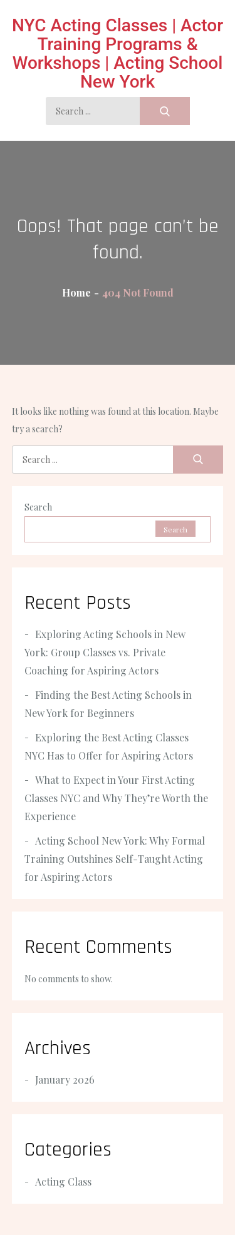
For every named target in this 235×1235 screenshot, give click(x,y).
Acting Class (63, 1181)
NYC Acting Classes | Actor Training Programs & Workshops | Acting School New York (117, 53)
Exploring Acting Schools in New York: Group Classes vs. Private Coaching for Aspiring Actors (104, 652)
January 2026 (65, 1079)
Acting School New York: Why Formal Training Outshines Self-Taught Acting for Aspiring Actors (114, 858)
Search (38, 507)
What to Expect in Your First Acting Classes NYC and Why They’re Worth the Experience (116, 798)
